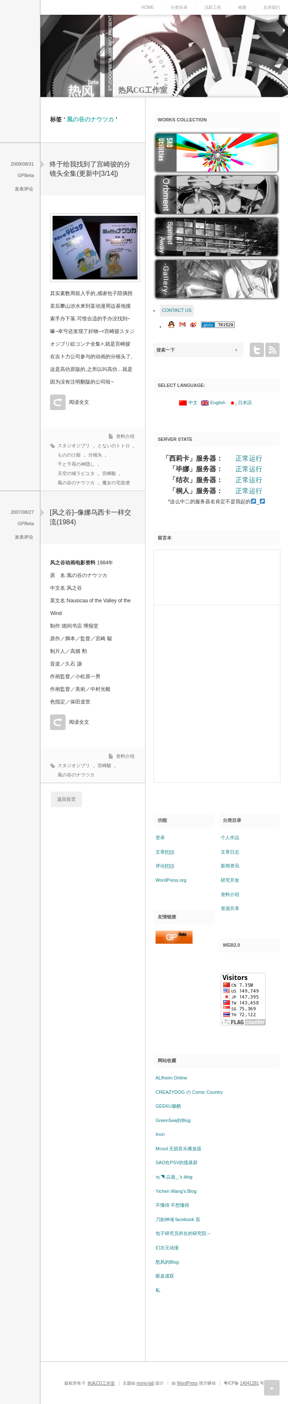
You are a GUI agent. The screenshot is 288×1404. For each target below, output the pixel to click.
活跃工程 (212, 7)
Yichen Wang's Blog (176, 1191)
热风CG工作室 (142, 90)
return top (272, 1388)
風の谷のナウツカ (76, 482)
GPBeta (26, 175)
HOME (147, 7)
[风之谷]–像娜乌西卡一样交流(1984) (90, 517)
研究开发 (230, 880)
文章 (165, 851)
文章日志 (230, 851)
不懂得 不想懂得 (172, 1205)
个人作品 (230, 837)
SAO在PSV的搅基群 (177, 1162)
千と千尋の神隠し (76, 464)
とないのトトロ (114, 445)
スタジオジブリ (74, 445)
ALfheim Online (171, 1077)
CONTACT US (177, 310)
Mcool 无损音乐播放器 (178, 1148)
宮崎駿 (109, 473)
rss (272, 350)
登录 (160, 837)
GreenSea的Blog (173, 1120)
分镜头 (95, 454)
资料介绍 (125, 436)
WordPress (187, 1383)
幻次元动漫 (167, 1247)
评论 (165, 865)
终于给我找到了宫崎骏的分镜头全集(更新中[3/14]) (90, 169)
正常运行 (248, 458)
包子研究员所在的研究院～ (183, 1233)
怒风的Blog (167, 1261)
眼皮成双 (165, 1275)
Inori (160, 1134)
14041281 (249, 1383)
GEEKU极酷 (168, 1106)
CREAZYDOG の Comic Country (189, 1092)
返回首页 (66, 799)
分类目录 (179, 7)
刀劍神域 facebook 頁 (178, 1219)
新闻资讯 (230, 865)
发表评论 (24, 188)
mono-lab (145, 1383)
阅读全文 (79, 402)
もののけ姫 (69, 454)
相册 (242, 7)
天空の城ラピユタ (76, 473)
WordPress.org (171, 880)
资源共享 (230, 908)
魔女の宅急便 (116, 482)
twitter (257, 350)
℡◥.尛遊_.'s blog (174, 1176)
